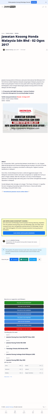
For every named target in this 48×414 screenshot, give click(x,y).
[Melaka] (14, 373)
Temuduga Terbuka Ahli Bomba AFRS (17, 348)
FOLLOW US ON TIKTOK (24, 306)
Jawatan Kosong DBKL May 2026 (15, 360)
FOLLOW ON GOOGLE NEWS (24, 325)
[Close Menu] (45, 2)
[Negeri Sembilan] (34, 373)
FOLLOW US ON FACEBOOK (24, 314)
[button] (43, 7)
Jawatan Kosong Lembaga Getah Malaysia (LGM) (20, 354)
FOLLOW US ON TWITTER (24, 317)
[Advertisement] (24, 21)
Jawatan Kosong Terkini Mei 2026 (16, 343)
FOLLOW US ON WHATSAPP (24, 302)
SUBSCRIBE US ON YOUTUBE (24, 329)
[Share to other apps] (39, 259)
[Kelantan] (14, 369)
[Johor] (14, 365)
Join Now (34, 2)
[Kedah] (34, 365)
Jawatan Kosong (9, 407)
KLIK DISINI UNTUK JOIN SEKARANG (24, 233)
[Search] (45, 7)
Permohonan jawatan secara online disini (16, 191)
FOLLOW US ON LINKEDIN (24, 310)
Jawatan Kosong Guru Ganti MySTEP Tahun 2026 (20, 337)
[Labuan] (34, 369)
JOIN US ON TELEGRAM (24, 321)
